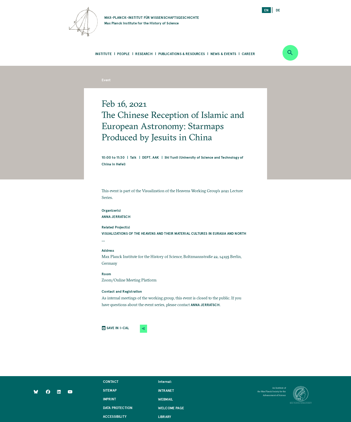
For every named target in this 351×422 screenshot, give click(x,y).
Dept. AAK (150, 157)
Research (143, 53)
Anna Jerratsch (116, 216)
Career (248, 53)
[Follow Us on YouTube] (70, 391)
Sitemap (110, 390)
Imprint (109, 398)
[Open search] (290, 53)
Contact (110, 381)
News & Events (223, 53)
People (123, 53)
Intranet (166, 390)
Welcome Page (171, 407)
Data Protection (118, 407)
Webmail (165, 399)
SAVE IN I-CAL (118, 327)
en (266, 10)
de (278, 10)
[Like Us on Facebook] (48, 391)
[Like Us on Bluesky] (36, 391)
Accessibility (114, 416)
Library (164, 416)
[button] (143, 328)
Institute (103, 53)
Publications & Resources (181, 53)
